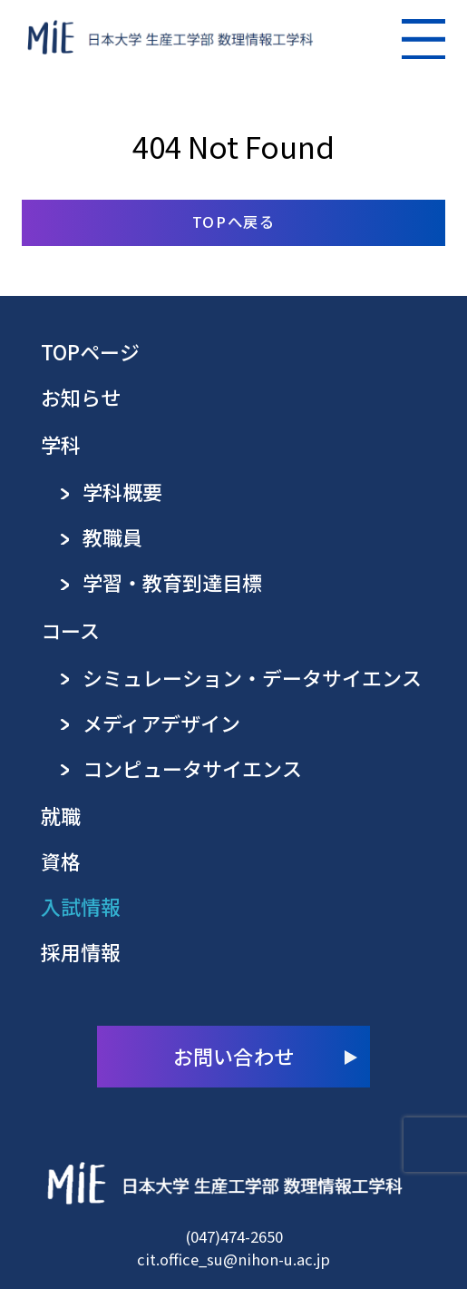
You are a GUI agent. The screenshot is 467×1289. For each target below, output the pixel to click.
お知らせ (81, 397)
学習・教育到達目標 (172, 582)
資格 (61, 861)
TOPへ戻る (234, 221)
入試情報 (81, 906)
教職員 (112, 537)
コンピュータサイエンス (192, 768)
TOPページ (90, 352)
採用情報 (81, 952)
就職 (61, 815)
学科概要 (122, 491)
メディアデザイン (161, 723)
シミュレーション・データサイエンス (252, 677)
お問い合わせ (233, 1055)
